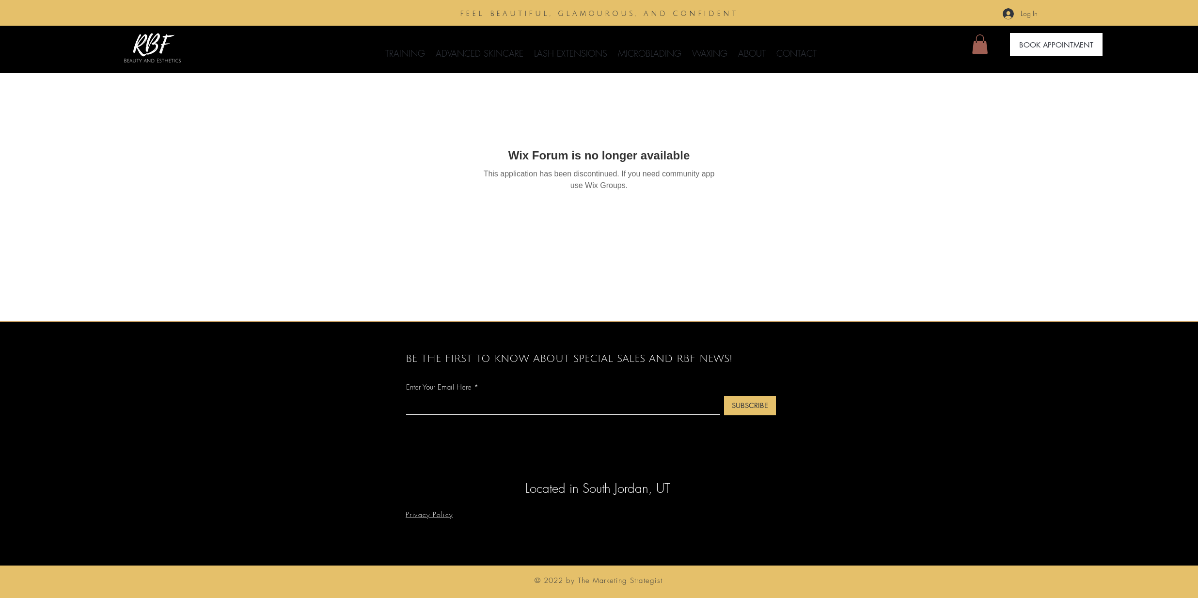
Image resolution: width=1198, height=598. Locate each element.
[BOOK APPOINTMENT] (1056, 44)
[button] (479, 48)
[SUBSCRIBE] (750, 405)
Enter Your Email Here (439, 387)
